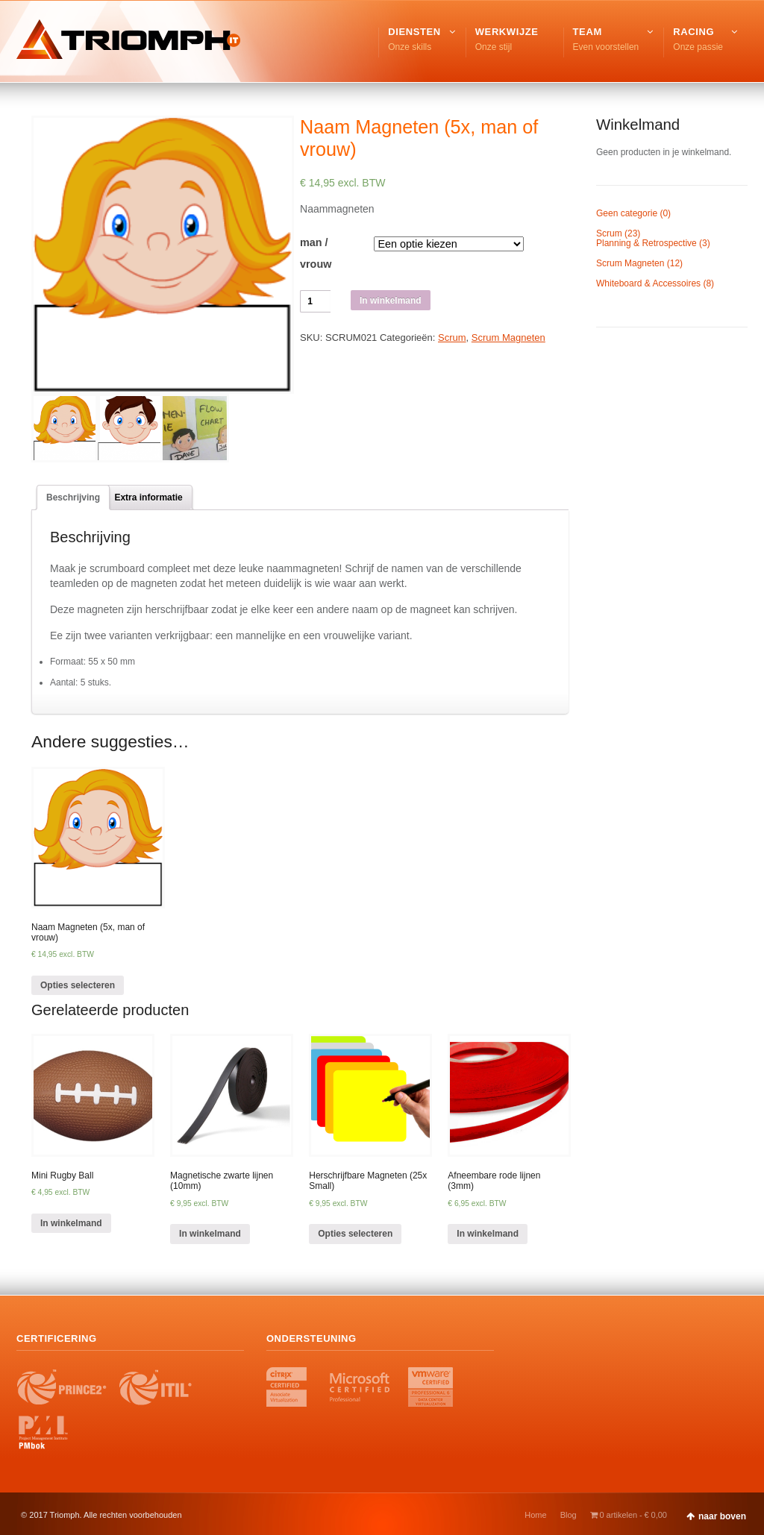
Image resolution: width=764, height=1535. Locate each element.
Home (535, 1514)
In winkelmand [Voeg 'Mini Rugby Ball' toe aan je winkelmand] (71, 1223)
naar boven (722, 1516)
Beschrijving (73, 497)
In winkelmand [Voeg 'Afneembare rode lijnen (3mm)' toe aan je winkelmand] (488, 1233)
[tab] (73, 497)
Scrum (452, 337)
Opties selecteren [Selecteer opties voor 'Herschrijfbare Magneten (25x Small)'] (355, 1233)
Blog (568, 1514)
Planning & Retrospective (646, 243)
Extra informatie (148, 497)
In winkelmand (391, 300)
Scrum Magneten (508, 337)
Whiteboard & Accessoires (648, 283)
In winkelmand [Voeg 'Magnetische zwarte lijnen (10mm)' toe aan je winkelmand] (210, 1233)
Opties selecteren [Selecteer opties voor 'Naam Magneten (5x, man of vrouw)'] (77, 985)
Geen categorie (626, 213)
